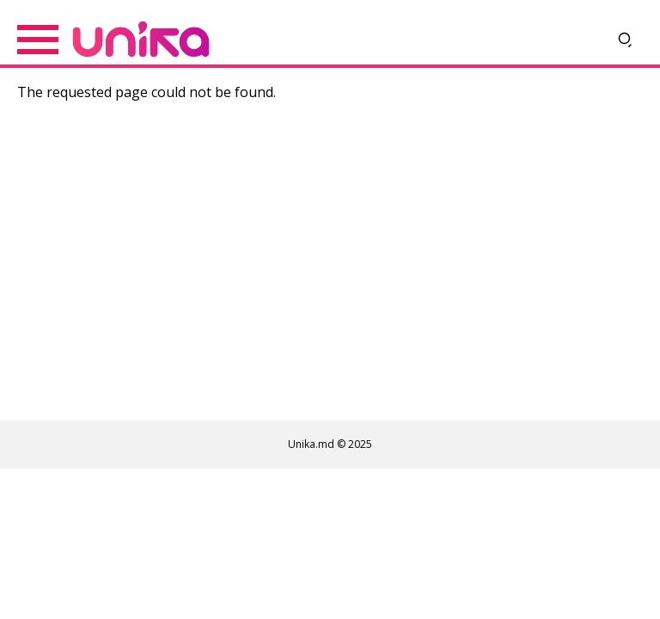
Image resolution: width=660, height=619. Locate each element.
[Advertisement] (330, 265)
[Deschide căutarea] (625, 39)
